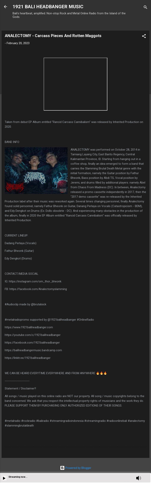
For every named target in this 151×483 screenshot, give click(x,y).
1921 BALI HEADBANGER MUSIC (48, 6)
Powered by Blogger (75, 468)
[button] (144, 37)
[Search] (145, 8)
